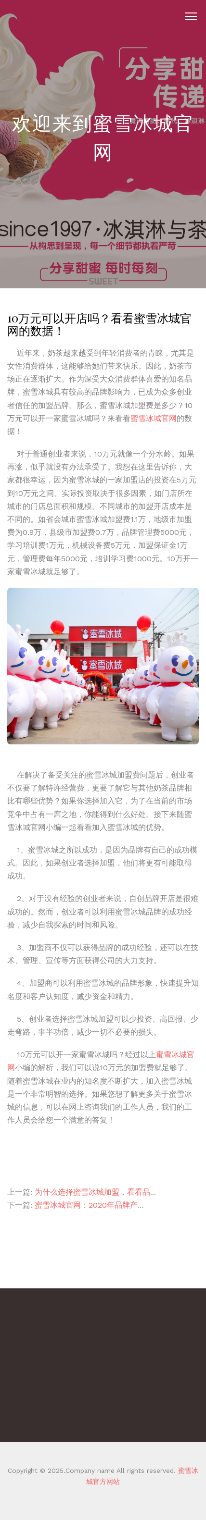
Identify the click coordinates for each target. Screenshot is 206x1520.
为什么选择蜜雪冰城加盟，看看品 (92, 1192)
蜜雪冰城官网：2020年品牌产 (86, 1205)
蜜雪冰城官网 (153, 418)
